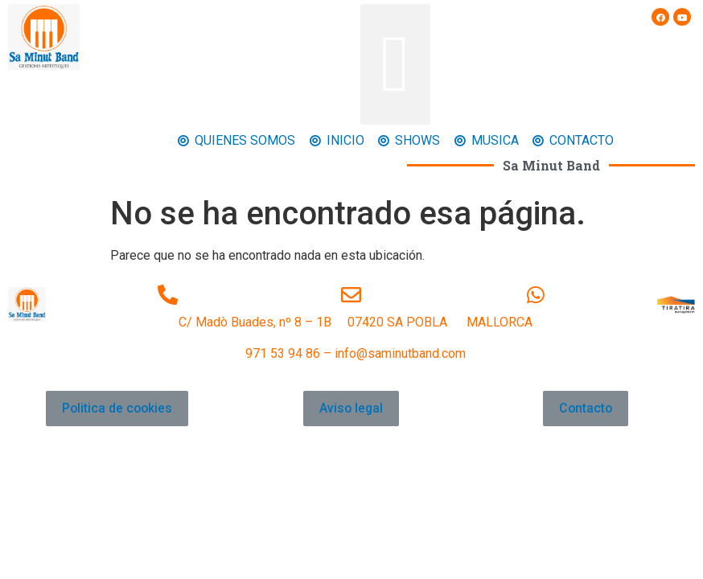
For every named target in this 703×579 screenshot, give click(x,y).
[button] (395, 64)
